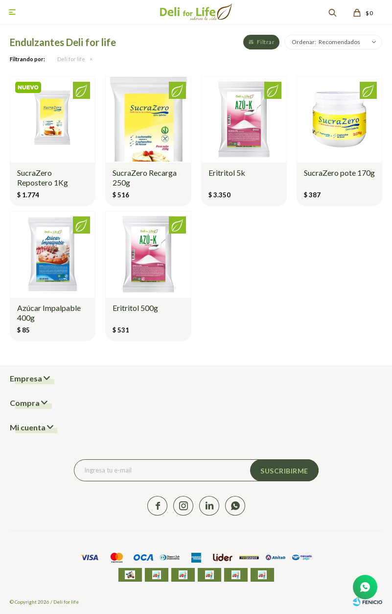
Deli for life (71, 59)
